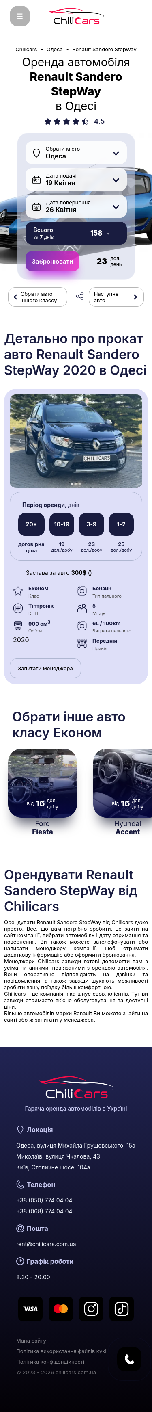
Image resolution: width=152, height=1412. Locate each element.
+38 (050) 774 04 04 (44, 1200)
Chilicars (26, 49)
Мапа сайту (31, 1340)
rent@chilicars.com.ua (46, 1244)
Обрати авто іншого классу (39, 296)
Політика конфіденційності (50, 1361)
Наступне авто (106, 296)
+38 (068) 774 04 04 (44, 1211)
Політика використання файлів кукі (61, 1351)
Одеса (55, 49)
